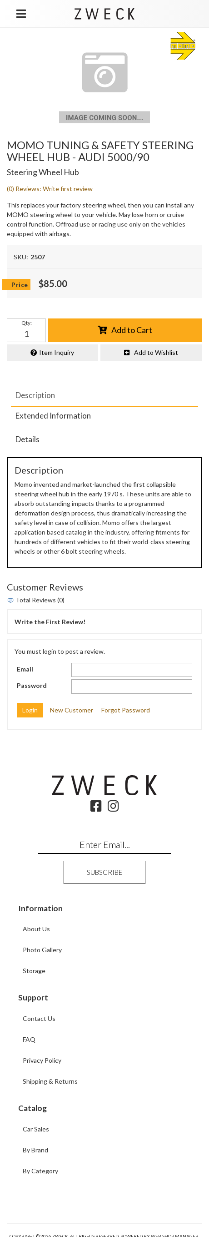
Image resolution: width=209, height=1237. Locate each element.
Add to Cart (131, 330)
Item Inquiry (56, 352)
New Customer (71, 710)
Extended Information (53, 415)
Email (25, 669)
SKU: (21, 257)
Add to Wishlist (156, 352)
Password (32, 685)
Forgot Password (125, 710)
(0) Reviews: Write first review (50, 188)
